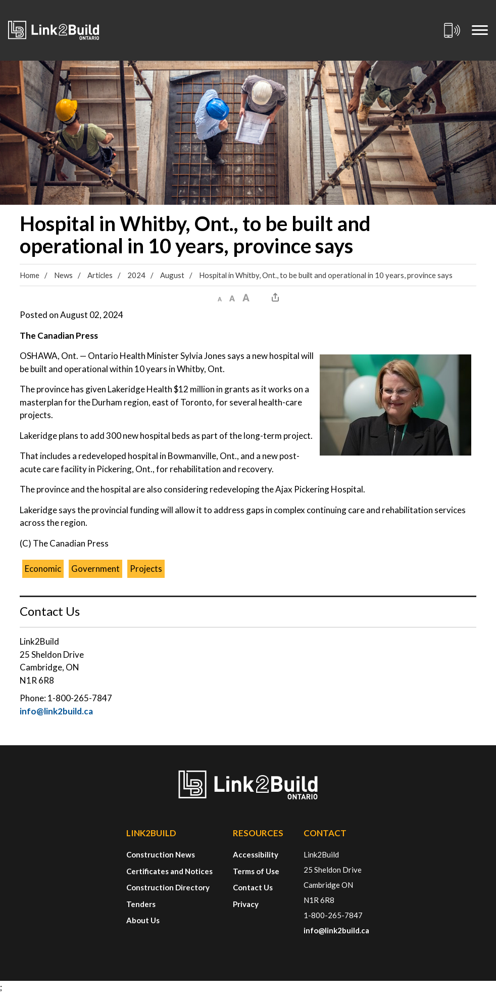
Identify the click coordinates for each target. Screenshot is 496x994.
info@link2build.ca (56, 711)
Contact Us (253, 887)
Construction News (160, 854)
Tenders (141, 904)
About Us (143, 920)
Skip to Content (0, 0)
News (63, 275)
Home (29, 275)
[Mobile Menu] (480, 30)
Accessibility (255, 854)
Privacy (246, 904)
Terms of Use (256, 871)
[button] (220, 297)
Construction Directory (168, 887)
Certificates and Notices (169, 871)
